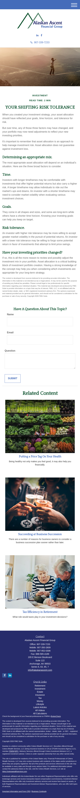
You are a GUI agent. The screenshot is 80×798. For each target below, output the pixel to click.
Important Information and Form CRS (16, 791)
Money (40, 701)
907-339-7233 (40, 42)
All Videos (40, 710)
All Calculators (40, 713)
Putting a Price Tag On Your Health (40, 456)
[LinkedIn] (37, 35)
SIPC (17, 751)
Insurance (40, 695)
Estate (40, 692)
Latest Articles (40, 707)
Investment (40, 689)
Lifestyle (40, 704)
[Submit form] (13, 378)
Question (10, 350)
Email (10, 332)
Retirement (40, 685)
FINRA (11, 751)
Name (10, 314)
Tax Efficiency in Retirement (40, 612)
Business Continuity (39, 791)
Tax (40, 698)
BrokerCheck (56, 716)
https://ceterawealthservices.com (14, 771)
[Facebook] (41, 35)
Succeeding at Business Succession (40, 534)
